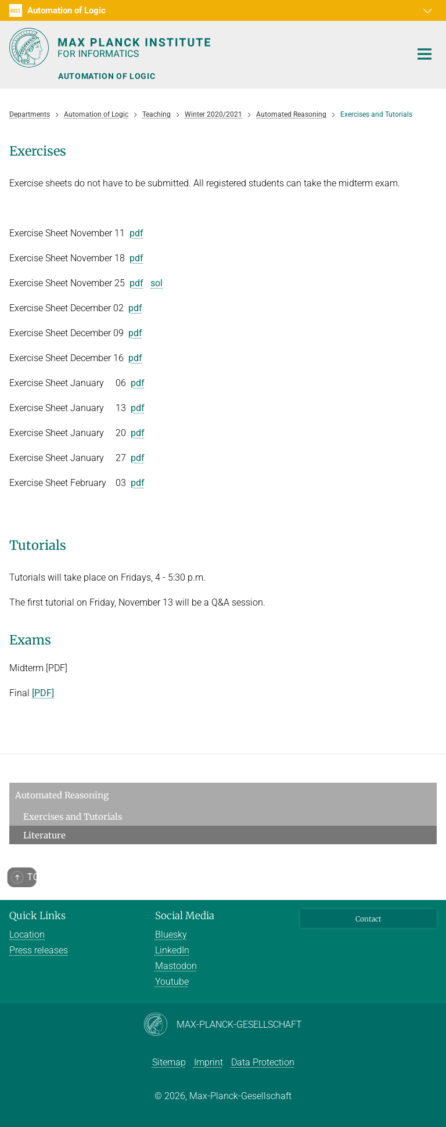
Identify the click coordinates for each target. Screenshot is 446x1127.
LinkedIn (172, 950)
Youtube (172, 981)
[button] (426, 10)
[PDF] (43, 692)
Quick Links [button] (37, 915)
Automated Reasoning (62, 795)
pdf (136, 233)
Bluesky (171, 934)
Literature (44, 835)
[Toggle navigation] (424, 54)
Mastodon (176, 965)
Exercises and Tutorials (72, 816)
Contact (368, 918)
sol (156, 283)
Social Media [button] (184, 915)
